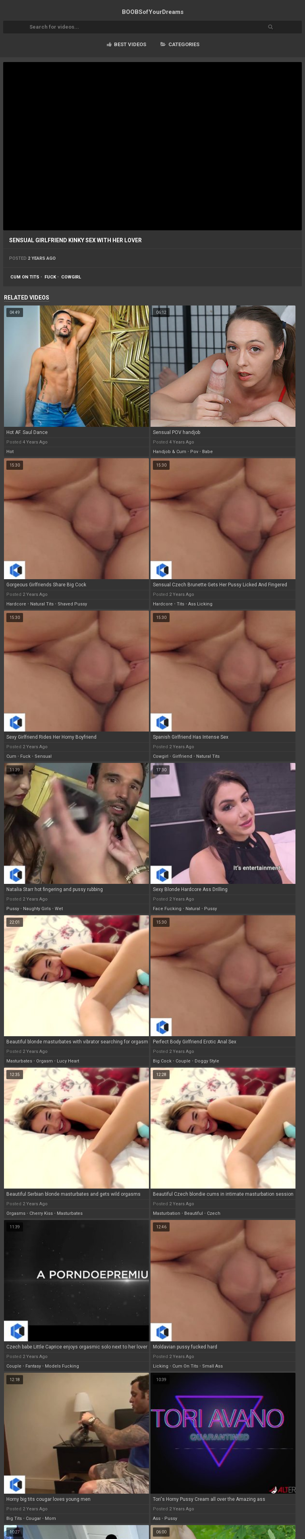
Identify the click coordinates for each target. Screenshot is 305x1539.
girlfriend (182, 756)
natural (192, 908)
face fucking (167, 908)
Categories (179, 44)
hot (10, 451)
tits (180, 604)
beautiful (193, 1213)
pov (194, 451)
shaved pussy (72, 604)
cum (11, 756)
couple (183, 1061)
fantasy (33, 1366)
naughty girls (37, 908)
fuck (50, 277)
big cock (162, 1061)
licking (160, 1366)
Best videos (126, 44)
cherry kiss (41, 1213)
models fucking (62, 1366)
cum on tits (24, 277)
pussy (12, 908)
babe (207, 451)
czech (213, 1213)
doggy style (207, 1061)
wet (59, 908)
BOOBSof (152, 12)
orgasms (15, 1213)
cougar (33, 1518)
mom (50, 1518)
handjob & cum (169, 451)
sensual (43, 756)
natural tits (42, 604)
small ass (212, 1366)
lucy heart (68, 1061)
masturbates (19, 1061)
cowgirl (71, 277)
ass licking (200, 604)
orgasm (44, 1061)
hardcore (16, 604)
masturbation (166, 1213)
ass (156, 1518)
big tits (14, 1518)
